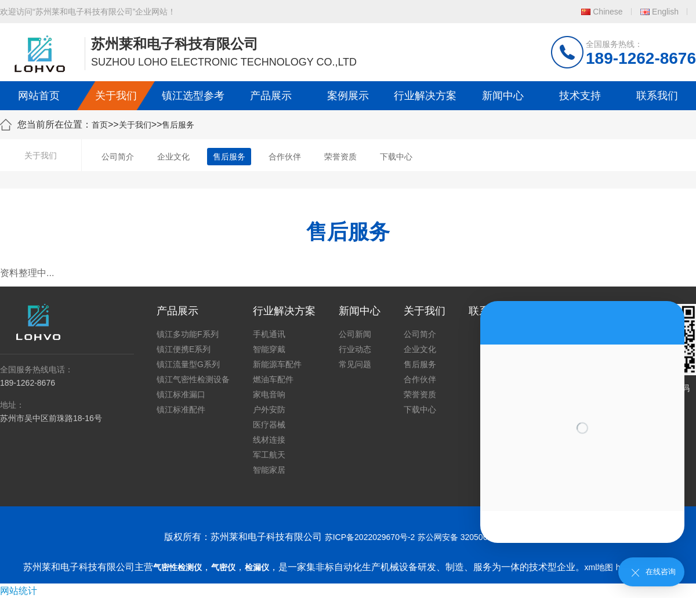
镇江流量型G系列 (188, 364)
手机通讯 (269, 334)
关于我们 (116, 96)
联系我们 (657, 96)
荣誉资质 (340, 156)
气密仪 (223, 567)
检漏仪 (257, 567)
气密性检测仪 (177, 567)
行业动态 (355, 349)
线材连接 (269, 439)
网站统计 (18, 591)
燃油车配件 (273, 379)
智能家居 (269, 469)
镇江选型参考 (193, 96)
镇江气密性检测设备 (193, 379)
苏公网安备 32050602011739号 (475, 537)
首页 (100, 124)
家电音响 (269, 394)
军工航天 (269, 454)
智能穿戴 (269, 349)
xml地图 (599, 567)
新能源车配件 (277, 364)
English (665, 11)
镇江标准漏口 (181, 394)
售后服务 (178, 124)
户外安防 (269, 409)
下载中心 (396, 156)
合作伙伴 (285, 156)
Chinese (607, 11)
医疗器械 (269, 424)
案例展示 (348, 96)
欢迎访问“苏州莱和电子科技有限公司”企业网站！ (88, 11)
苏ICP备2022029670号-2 (370, 537)
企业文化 (173, 156)
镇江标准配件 (181, 409)
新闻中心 (503, 96)
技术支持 (580, 96)
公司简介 (118, 156)
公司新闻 (355, 334)
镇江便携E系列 (184, 349)
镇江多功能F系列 (188, 334)
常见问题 (355, 364)
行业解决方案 (425, 96)
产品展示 (271, 96)
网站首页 (39, 96)
